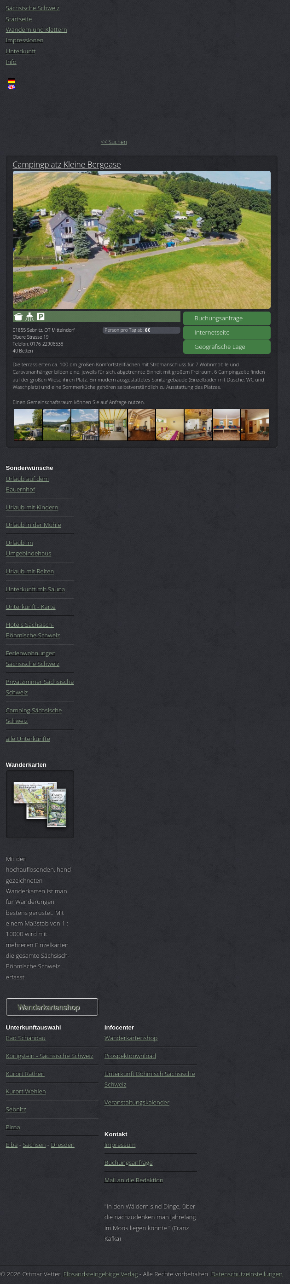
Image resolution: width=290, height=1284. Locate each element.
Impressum (120, 1144)
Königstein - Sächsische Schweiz (49, 1056)
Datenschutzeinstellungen (247, 1274)
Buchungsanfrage (219, 318)
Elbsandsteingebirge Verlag (101, 1274)
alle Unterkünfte (28, 739)
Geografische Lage (220, 346)
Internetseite (212, 332)
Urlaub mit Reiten (30, 571)
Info (11, 62)
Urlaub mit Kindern (32, 507)
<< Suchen (114, 142)
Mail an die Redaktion (133, 1180)
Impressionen (25, 40)
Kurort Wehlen (26, 1091)
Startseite (19, 19)
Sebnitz (16, 1109)
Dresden (63, 1144)
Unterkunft (21, 51)
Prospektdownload (130, 1056)
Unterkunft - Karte (31, 606)
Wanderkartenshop (48, 1007)
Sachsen (34, 1144)
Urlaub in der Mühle (33, 525)
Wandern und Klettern (36, 29)
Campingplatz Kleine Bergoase (67, 164)
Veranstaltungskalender (136, 1102)
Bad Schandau (26, 1038)
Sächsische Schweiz (33, 8)
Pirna (13, 1127)
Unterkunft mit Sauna (35, 589)
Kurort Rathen (25, 1074)
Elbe (12, 1144)
